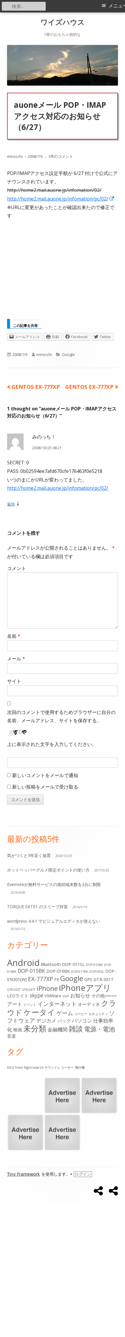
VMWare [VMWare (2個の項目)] (53, 996)
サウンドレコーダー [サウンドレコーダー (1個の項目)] (59, 1067)
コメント (16, 568)
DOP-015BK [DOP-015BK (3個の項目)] (31, 970)
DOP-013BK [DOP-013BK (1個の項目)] (94, 965)
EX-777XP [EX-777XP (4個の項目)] (40, 979)
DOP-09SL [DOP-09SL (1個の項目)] (96, 972)
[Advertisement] (62, 271)
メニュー (116, 6)
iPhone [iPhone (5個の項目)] (47, 988)
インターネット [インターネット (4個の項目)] (57, 1004)
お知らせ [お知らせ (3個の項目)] (80, 995)
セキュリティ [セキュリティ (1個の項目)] (98, 1014)
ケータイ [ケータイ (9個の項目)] (39, 1012)
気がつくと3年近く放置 (29, 855)
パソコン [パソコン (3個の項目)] (82, 1020)
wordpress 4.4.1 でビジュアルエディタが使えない (53, 921)
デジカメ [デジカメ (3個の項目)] (46, 1020)
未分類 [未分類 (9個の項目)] (34, 1028)
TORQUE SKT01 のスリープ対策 (37, 906)
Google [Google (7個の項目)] (71, 978)
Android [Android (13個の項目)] (23, 963)
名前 (13, 636)
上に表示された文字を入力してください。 (52, 744)
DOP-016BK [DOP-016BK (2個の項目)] (58, 971)
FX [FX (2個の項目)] (56, 979)
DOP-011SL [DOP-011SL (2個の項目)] (73, 964)
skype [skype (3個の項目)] (36, 995)
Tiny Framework (23, 1174)
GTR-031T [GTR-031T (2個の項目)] (103, 979)
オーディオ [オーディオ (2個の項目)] (89, 1004)
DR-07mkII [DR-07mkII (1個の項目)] (15, 1067)
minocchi (15, 156)
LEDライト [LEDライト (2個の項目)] (18, 996)
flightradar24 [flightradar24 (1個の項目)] (33, 1067)
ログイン (83, 1174)
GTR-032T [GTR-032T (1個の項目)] (14, 990)
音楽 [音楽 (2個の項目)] (11, 1036)
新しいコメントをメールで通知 (45, 775)
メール (16, 658)
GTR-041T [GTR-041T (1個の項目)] (28, 990)
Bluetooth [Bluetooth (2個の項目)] (51, 964)
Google (68, 354)
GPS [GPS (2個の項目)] (88, 979)
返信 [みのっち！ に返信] (11, 504)
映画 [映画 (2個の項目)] (17, 1030)
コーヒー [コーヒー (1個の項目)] (80, 1014)
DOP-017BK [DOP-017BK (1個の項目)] (79, 972)
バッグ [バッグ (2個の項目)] (64, 1021)
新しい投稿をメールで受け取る (45, 787)
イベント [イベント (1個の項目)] (29, 1005)
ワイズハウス (62, 22)
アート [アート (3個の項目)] (14, 1004)
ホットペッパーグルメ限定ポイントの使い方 (48, 870)
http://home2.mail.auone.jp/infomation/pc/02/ (61, 198)
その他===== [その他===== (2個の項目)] (103, 996)
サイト (14, 681)
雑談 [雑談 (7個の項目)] (76, 1028)
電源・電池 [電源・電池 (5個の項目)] (99, 1029)
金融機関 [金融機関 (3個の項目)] (57, 1029)
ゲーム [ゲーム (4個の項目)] (64, 1013)
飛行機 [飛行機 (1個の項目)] (80, 1067)
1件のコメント (60, 156)
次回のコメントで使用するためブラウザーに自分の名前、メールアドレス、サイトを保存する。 (61, 716)
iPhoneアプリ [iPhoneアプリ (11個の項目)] (85, 987)
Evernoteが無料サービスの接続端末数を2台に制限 (54, 884)
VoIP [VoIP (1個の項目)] (66, 996)
